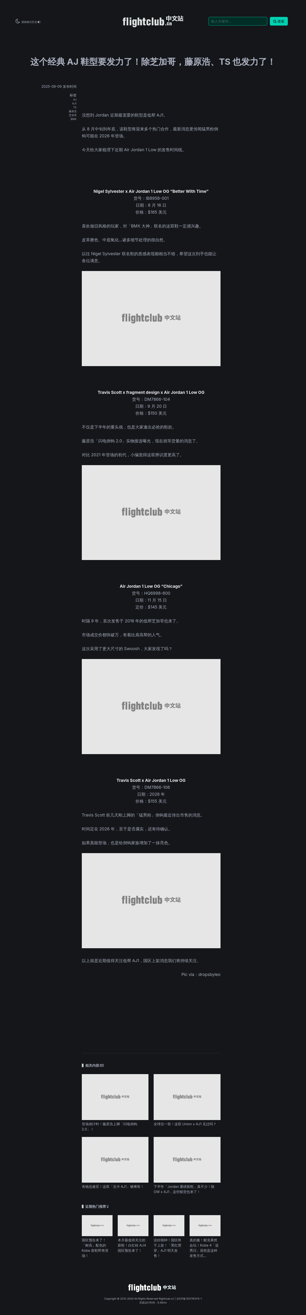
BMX (74, 119)
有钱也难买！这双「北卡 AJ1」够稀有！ (113, 1186)
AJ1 (74, 103)
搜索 (278, 21)
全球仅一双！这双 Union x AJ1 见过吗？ (185, 1124)
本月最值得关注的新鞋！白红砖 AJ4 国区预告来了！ (132, 1245)
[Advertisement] (151, 1012)
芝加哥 (73, 115)
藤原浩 (73, 111)
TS (74, 107)
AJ (74, 99)
